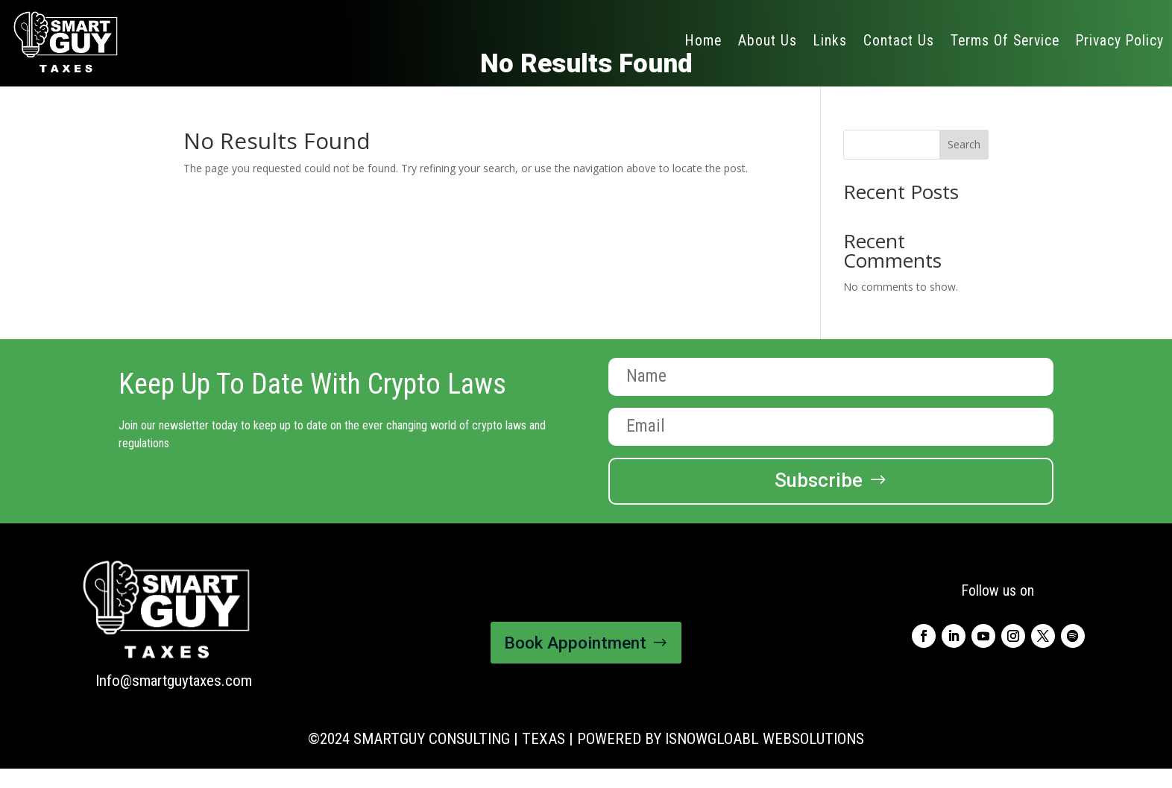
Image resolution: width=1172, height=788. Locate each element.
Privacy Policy (1120, 40)
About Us (767, 40)
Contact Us (898, 40)
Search (964, 144)
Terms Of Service (1005, 40)
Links (830, 40)
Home (703, 40)
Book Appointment (575, 642)
